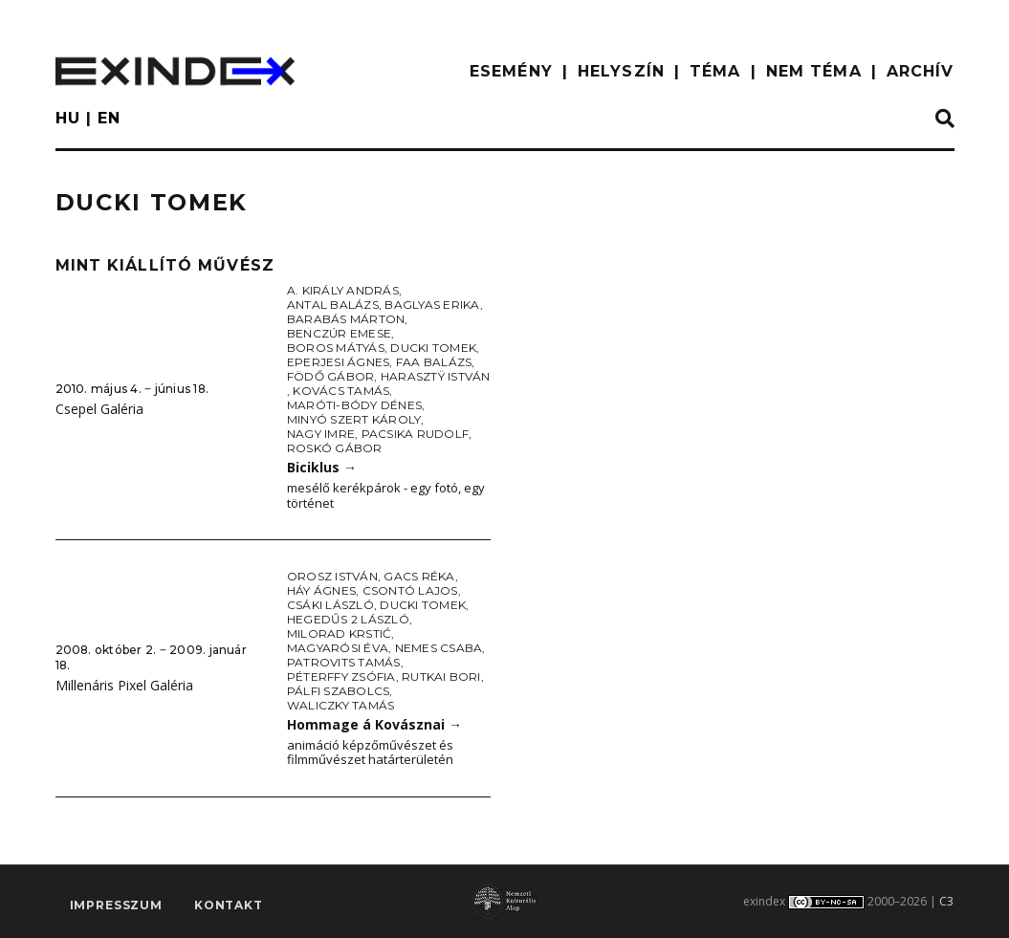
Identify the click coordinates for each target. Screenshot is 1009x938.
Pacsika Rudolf (415, 433)
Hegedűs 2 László (348, 619)
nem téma (814, 71)
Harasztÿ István (436, 376)
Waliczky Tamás (340, 705)
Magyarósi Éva (337, 648)
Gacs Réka (419, 576)
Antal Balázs (333, 304)
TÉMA (715, 71)
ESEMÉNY (511, 71)
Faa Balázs (434, 362)
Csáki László (330, 605)
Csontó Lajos (410, 590)
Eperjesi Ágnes (338, 362)
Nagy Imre (321, 433)
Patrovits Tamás (344, 662)
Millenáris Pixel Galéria (124, 685)
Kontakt (228, 905)
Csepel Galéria (99, 409)
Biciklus (322, 467)
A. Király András (343, 290)
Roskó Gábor (335, 448)
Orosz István (332, 576)
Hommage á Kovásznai (374, 724)
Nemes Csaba (439, 648)
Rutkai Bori (441, 676)
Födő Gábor (330, 376)
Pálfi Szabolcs (338, 691)
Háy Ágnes (321, 590)
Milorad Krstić (339, 633)
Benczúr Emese (339, 333)
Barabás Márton (346, 319)
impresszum (116, 905)
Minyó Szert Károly (354, 419)
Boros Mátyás (335, 347)
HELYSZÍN (621, 71)
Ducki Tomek (433, 347)
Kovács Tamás (341, 390)
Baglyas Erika (431, 304)
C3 (946, 901)
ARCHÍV (920, 71)
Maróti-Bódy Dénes (354, 405)
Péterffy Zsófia (341, 676)
